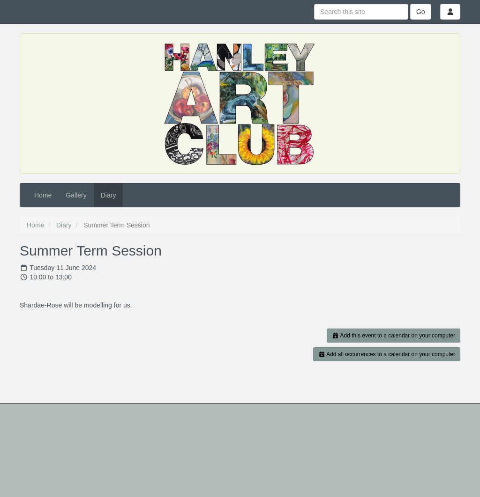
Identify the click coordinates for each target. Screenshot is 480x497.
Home (43, 195)
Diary (108, 195)
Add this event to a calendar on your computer (393, 335)
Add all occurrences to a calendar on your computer (387, 354)
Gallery (76, 195)
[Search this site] (361, 12)
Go (420, 11)
